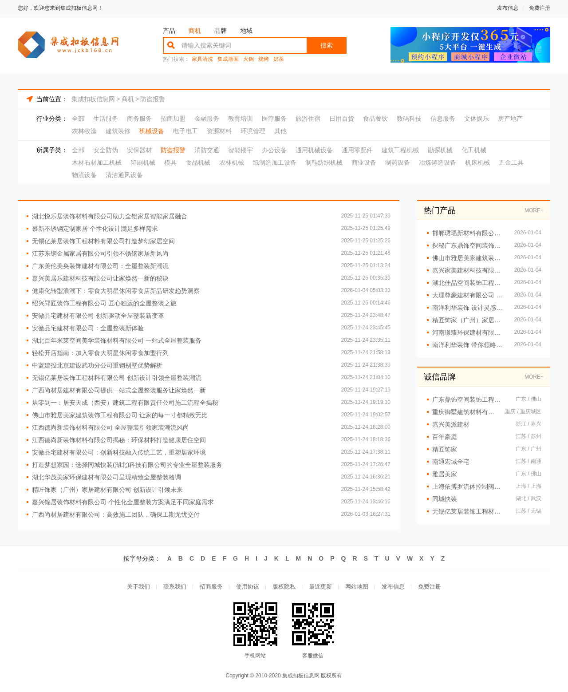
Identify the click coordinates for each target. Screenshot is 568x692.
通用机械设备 (314, 150)
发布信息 (507, 8)
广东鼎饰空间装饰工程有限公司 (469, 399)
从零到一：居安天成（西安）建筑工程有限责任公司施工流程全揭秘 (125, 402)
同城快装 (444, 498)
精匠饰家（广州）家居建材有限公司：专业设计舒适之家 (468, 320)
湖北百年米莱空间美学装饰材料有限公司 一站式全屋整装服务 (116, 340)
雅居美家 (444, 474)
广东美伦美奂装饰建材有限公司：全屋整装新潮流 (100, 265)
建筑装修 (118, 130)
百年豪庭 (444, 436)
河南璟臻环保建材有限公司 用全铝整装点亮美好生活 (468, 332)
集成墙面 (228, 59)
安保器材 (139, 150)
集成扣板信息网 (93, 99)
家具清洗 (202, 59)
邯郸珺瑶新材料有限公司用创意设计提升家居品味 (468, 233)
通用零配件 (357, 150)
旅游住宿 (308, 118)
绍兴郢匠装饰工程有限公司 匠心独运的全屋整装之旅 (104, 303)
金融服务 (206, 118)
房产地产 (510, 118)
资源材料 (219, 130)
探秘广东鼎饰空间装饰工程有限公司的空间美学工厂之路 (468, 245)
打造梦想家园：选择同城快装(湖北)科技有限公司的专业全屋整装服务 (127, 464)
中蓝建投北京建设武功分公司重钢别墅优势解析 (97, 365)
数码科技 (409, 118)
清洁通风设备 (124, 174)
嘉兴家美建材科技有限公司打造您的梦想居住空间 (468, 270)
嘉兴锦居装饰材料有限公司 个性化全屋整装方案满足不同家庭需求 (123, 502)
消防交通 (206, 150)
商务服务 (139, 118)
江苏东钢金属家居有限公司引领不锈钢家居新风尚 (100, 253)
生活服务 (105, 118)
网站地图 (356, 586)
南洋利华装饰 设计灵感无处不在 (468, 307)
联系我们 (174, 586)
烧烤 (263, 59)
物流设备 (84, 174)
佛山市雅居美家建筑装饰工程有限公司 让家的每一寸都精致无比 (120, 415)
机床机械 (477, 162)
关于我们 (138, 586)
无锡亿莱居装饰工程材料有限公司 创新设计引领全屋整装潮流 (116, 377)
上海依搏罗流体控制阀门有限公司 (469, 486)
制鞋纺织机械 (324, 162)
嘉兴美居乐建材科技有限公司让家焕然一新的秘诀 (100, 278)
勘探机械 (440, 150)
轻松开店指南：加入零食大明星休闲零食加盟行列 (100, 352)
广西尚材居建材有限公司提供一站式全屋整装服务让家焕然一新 (119, 390)
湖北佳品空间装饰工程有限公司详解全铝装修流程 (468, 282)
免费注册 (539, 8)
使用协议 (247, 586)
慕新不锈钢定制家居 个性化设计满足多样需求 (95, 228)
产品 (169, 30)
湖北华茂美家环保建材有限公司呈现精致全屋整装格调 (106, 477)
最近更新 (320, 586)
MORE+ (534, 210)
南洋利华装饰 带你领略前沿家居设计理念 (468, 344)
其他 (280, 130)
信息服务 (442, 118)
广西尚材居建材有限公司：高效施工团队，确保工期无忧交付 (116, 514)
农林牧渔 (84, 130)
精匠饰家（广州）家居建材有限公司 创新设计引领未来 (107, 489)
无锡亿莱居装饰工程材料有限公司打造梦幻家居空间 (103, 241)
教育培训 (240, 118)
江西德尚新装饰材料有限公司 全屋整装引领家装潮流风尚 (110, 427)
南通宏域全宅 (450, 461)
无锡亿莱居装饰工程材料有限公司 (469, 511)
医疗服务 (274, 118)
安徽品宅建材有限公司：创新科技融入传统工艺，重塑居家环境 (119, 452)
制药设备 (397, 162)
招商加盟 (173, 118)
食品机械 (197, 162)
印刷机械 (142, 162)
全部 (78, 118)
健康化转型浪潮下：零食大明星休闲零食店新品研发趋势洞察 (116, 290)
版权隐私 (284, 586)
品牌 (220, 30)
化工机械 (474, 150)
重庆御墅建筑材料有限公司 (464, 411)
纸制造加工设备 (274, 162)
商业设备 (363, 162)
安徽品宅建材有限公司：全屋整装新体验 (88, 328)
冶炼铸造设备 (437, 162)
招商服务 (211, 586)
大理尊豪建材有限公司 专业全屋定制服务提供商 (468, 295)
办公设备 (274, 150)
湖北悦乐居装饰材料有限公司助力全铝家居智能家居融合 (109, 216)
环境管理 (253, 130)
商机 (195, 30)
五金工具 (511, 162)
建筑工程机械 (400, 150)
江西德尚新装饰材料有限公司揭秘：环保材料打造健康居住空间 (119, 439)
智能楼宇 (240, 150)
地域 (246, 30)
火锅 (248, 59)
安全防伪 (105, 150)
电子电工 (185, 130)
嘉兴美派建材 (450, 424)
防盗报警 (152, 99)
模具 (170, 162)
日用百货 (341, 118)
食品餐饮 (375, 118)
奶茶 (278, 59)
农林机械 (231, 162)
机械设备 (151, 130)
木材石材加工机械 (97, 162)
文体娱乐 (476, 118)
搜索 (326, 45)
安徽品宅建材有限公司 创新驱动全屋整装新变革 (98, 315)
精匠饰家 (444, 449)
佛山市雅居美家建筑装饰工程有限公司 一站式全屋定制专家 (468, 257)
